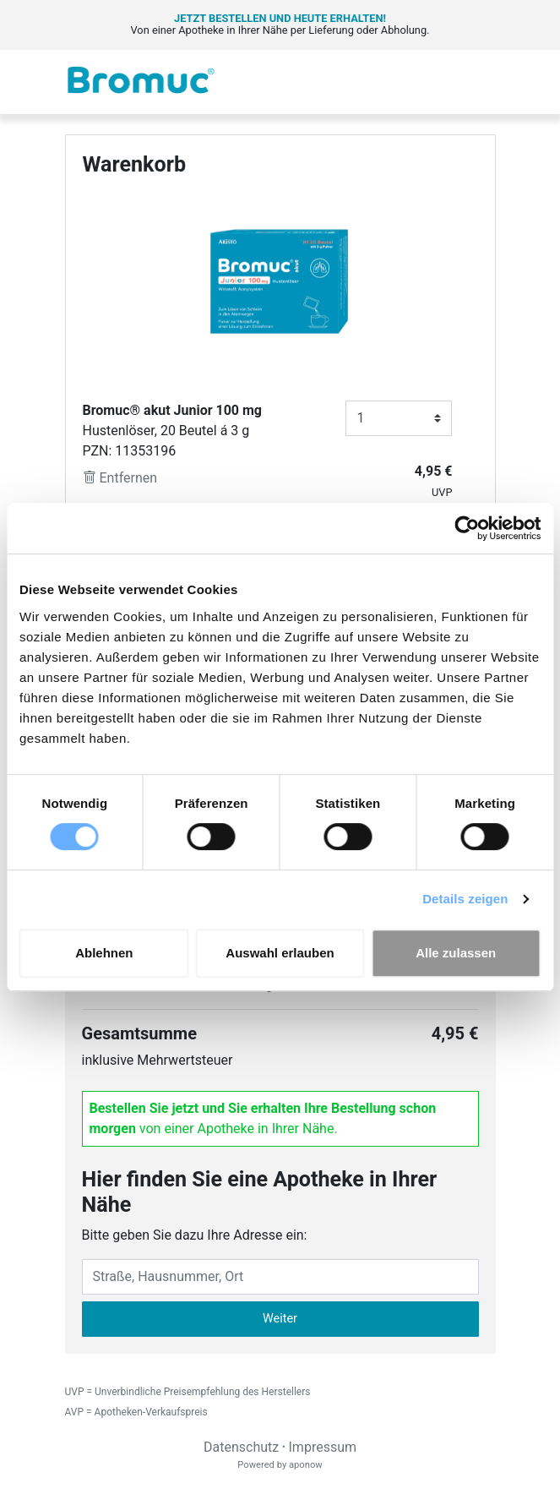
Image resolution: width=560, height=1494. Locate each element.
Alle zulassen (456, 953)
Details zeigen (465, 898)
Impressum (323, 1447)
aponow (306, 1464)
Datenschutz (241, 1447)
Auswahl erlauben (280, 953)
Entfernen (120, 478)
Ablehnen (104, 953)
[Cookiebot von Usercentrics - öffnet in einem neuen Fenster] (467, 528)
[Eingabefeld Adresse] (280, 1277)
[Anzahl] (398, 418)
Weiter (280, 1318)
